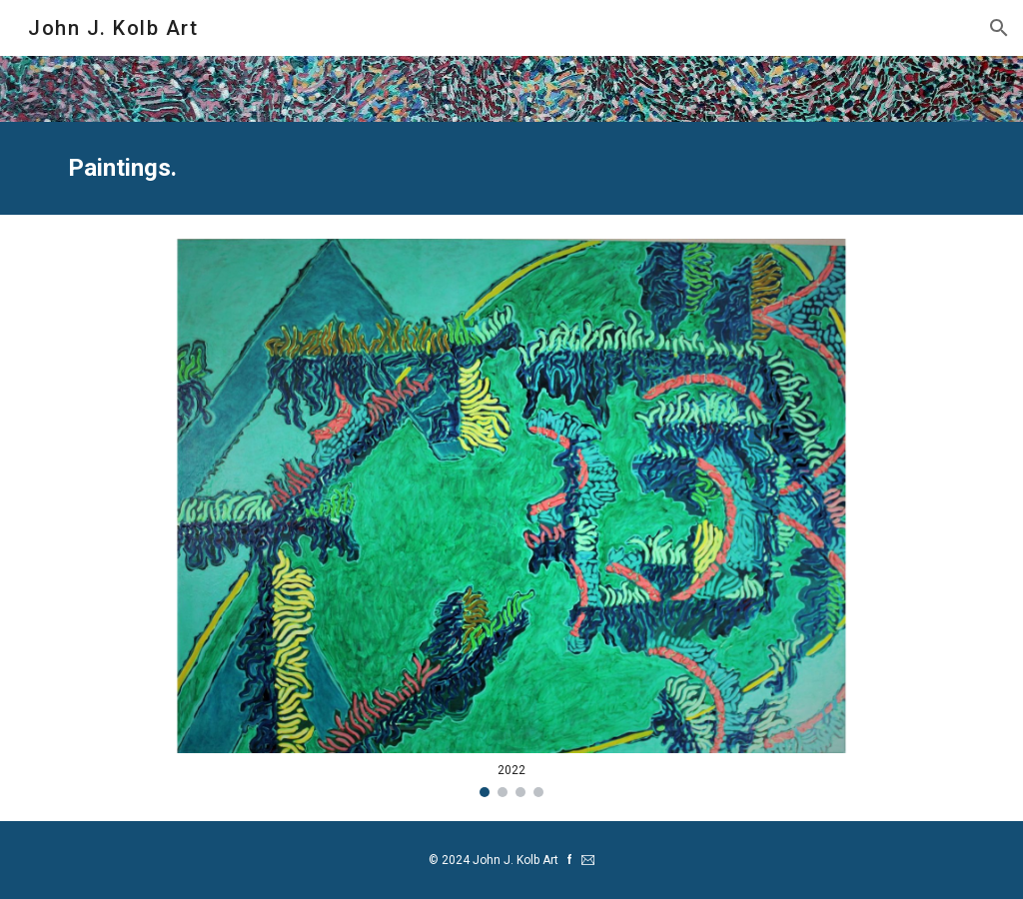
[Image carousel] (512, 518)
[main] (512, 168)
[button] (999, 28)
